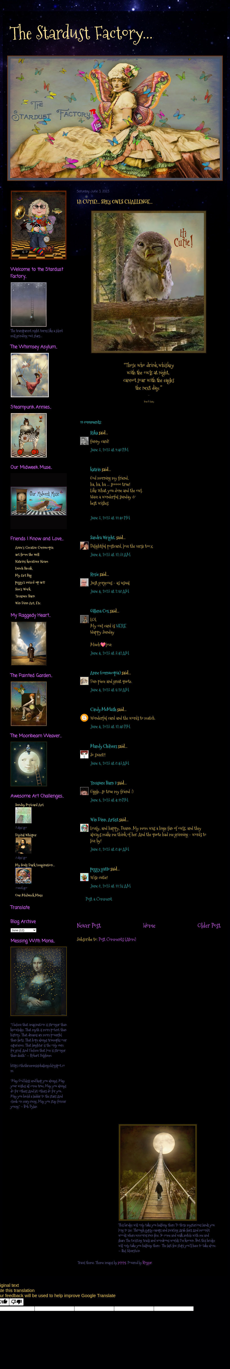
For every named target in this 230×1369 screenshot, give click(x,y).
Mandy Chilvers (103, 746)
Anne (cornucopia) (105, 673)
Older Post (209, 925)
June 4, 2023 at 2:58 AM (109, 591)
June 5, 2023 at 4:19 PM (109, 800)
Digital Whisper (26, 835)
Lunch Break (23, 568)
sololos (122, 1262)
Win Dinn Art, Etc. (28, 603)
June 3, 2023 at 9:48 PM (109, 450)
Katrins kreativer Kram (31, 561)
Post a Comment (99, 899)
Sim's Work (23, 589)
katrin (95, 469)
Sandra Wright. (102, 537)
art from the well (27, 554)
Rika (94, 433)
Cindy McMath (103, 709)
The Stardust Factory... (81, 33)
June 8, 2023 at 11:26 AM (110, 886)
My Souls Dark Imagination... (35, 865)
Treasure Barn (25, 596)
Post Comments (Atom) (117, 939)
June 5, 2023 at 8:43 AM (109, 763)
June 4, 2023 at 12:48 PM (110, 726)
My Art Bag (23, 575)
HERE (121, 626)
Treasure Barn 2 (103, 783)
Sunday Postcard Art (29, 804)
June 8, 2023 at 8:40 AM (109, 849)
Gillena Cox (99, 611)
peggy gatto (100, 869)
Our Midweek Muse (29, 895)
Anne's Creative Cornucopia (34, 547)
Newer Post (89, 925)
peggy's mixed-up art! (30, 582)
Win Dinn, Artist (104, 820)
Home (149, 925)
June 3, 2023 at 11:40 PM (110, 518)
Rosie (94, 574)
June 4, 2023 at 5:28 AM (109, 690)
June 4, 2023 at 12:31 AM (110, 554)
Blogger (147, 1262)
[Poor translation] (16, 1302)
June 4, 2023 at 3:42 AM (109, 653)
